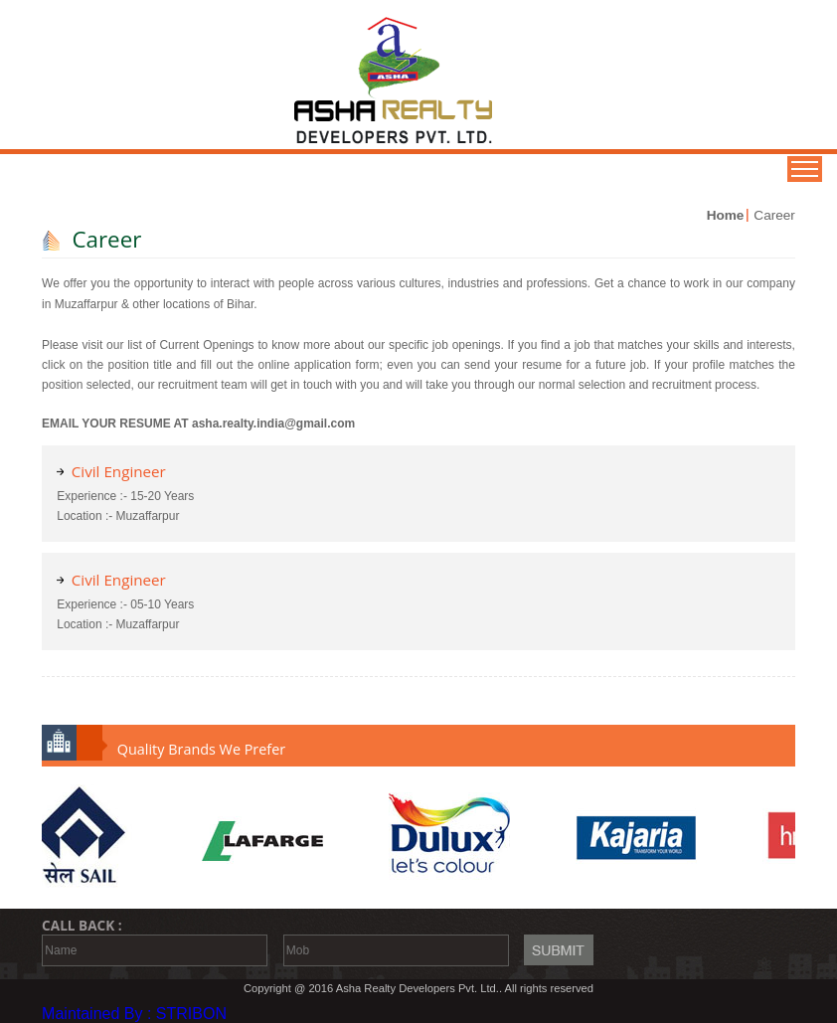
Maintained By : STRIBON (134, 1013)
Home (726, 215)
